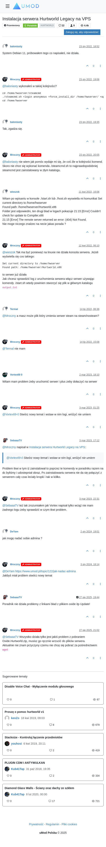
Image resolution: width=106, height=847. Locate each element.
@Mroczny (9, 315)
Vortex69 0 (16, 374)
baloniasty (16, 46)
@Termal (8, 348)
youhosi (16, 743)
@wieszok (8, 252)
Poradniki (30, 25)
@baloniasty (10, 86)
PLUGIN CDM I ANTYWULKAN (25, 762)
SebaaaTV (16, 440)
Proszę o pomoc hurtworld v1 (24, 711)
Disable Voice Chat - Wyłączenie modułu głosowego (39, 686)
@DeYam (8, 571)
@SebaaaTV (10, 505)
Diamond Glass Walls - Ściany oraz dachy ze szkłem (39, 788)
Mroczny (15, 79)
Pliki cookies (69, 824)
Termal (14, 309)
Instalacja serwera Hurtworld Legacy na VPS (57, 447)
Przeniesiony (12, 25)
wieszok (15, 191)
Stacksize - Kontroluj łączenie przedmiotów (33, 737)
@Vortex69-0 (10, 414)
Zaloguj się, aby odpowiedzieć (82, 32)
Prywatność (36, 824)
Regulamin (52, 824)
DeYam (14, 531)
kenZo (15, 718)
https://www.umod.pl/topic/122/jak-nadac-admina (45, 571)
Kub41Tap (18, 769)
